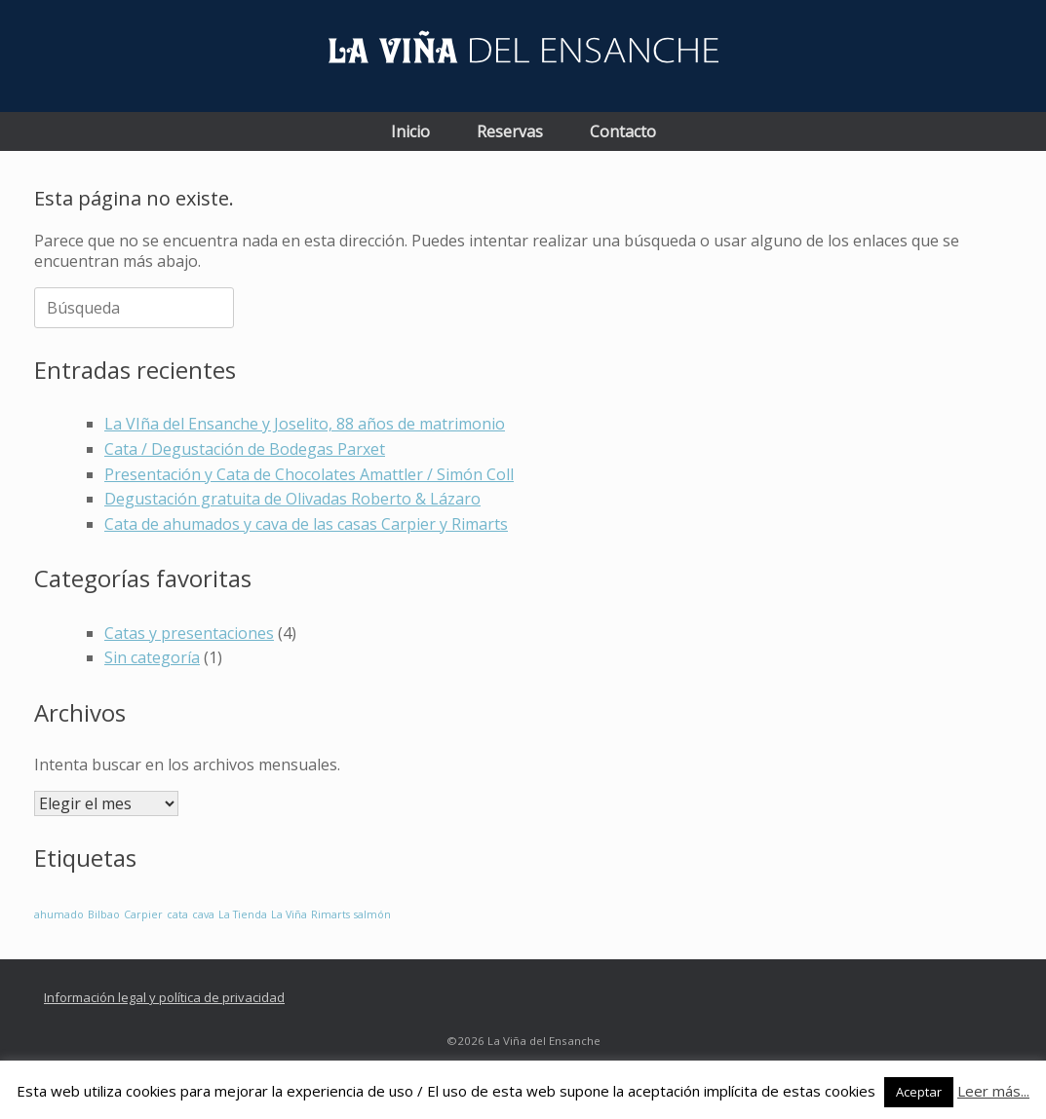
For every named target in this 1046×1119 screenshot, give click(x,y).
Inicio (410, 131)
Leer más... (993, 1090)
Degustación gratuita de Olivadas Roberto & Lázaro (292, 498)
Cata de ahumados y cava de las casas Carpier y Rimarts (306, 524)
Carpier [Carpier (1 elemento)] (143, 914)
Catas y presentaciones (189, 633)
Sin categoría (152, 657)
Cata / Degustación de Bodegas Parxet (244, 449)
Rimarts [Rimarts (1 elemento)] (330, 914)
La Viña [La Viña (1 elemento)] (289, 914)
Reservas (510, 131)
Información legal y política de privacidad (164, 997)
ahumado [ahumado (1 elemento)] (59, 914)
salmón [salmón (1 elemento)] (372, 914)
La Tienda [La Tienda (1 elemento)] (242, 914)
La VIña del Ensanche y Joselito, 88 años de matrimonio (304, 423)
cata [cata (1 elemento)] (177, 914)
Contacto (623, 131)
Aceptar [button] (919, 1091)
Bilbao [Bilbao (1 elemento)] (104, 914)
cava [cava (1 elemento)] (203, 914)
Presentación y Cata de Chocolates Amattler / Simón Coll (309, 474)
